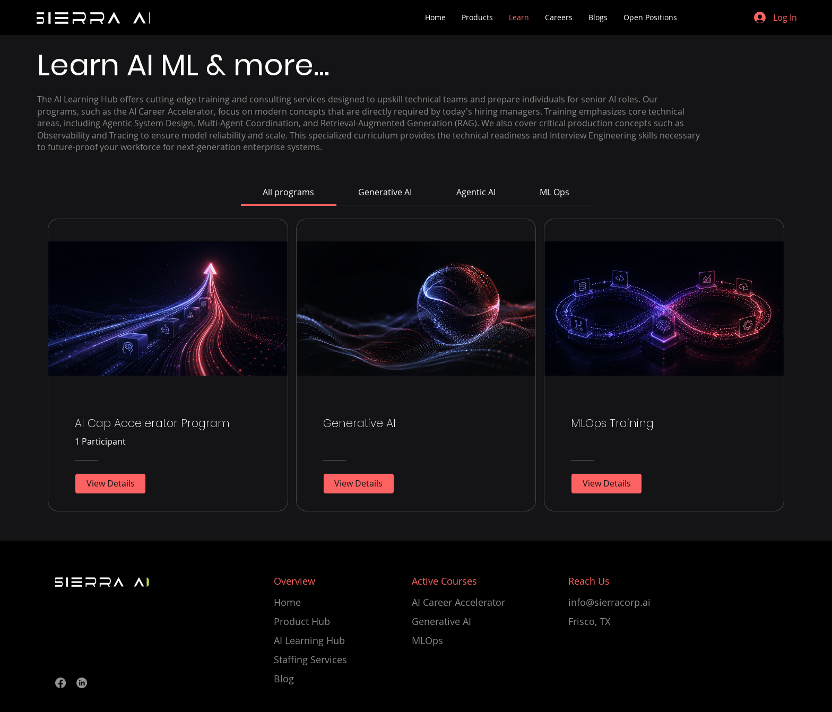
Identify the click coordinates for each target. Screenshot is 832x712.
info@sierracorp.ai (609, 602)
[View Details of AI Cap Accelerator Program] (110, 483)
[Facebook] (60, 683)
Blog (284, 678)
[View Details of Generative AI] (358, 483)
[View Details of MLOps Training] (606, 483)
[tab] (288, 192)
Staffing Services (310, 659)
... (322, 65)
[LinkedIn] (81, 683)
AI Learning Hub (309, 640)
